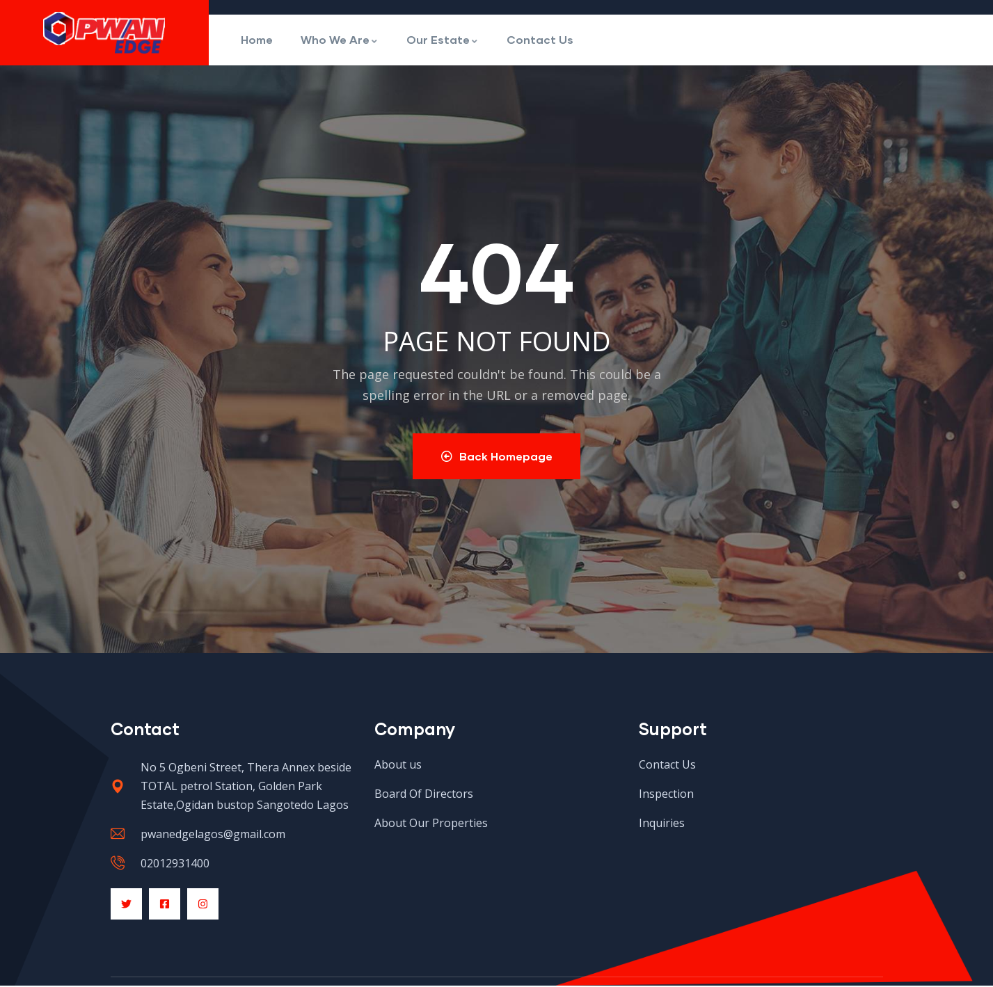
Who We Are (340, 39)
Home (257, 39)
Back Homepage (496, 456)
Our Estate (442, 39)
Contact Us (540, 39)
